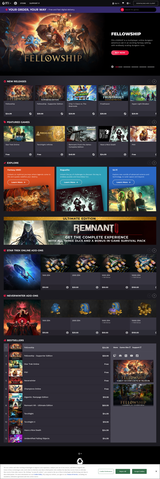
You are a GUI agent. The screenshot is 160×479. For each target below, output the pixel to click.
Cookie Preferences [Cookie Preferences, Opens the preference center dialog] (106, 472)
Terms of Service (72, 475)
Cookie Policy (37, 475)
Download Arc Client (145, 3)
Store (23, 3)
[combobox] (140, 9)
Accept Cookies (139, 472)
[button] (7, 3)
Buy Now (120, 53)
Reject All (123, 472)
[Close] (156, 472)
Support (34, 3)
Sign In (115, 3)
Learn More (18, 182)
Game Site (125, 347)
